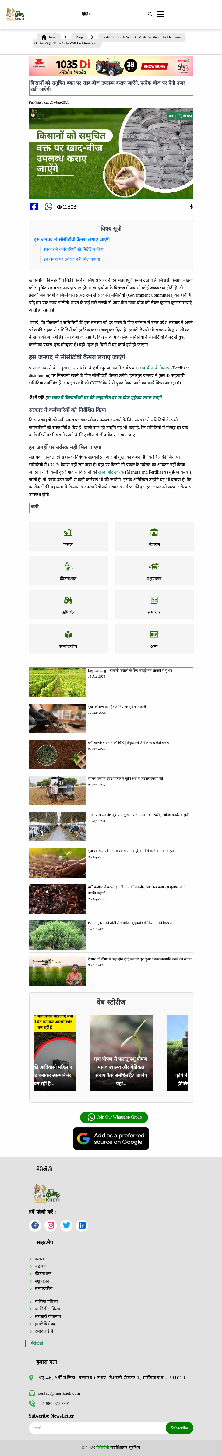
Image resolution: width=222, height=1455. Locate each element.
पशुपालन (42, 1281)
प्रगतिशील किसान (49, 1308)
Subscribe (179, 1427)
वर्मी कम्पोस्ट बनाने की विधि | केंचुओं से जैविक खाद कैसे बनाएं (128, 743)
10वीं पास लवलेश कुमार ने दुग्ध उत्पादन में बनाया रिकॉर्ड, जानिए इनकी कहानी (138, 815)
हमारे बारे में (44, 1331)
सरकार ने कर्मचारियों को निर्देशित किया (74, 249)
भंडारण (40, 1266)
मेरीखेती (37, 1343)
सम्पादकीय (43, 1288)
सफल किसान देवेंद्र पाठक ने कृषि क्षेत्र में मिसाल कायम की (125, 779)
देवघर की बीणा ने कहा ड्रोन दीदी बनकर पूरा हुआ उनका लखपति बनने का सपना (140, 959)
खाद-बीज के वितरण (154, 367)
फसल (39, 1258)
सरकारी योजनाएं (48, 1316)
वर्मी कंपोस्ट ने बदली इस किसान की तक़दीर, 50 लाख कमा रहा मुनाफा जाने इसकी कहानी (136, 890)
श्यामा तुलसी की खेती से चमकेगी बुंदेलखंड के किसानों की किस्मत (130, 923)
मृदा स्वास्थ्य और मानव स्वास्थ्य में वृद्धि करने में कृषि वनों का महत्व (131, 851)
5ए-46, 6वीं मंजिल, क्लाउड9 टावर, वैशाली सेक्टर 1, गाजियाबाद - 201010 (112, 1377)
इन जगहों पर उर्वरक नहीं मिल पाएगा (72, 259)
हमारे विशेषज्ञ (45, 1323)
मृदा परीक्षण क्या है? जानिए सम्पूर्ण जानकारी (117, 707)
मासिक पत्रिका (46, 1301)
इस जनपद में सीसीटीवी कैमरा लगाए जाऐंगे (72, 239)
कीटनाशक (43, 1273)
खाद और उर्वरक (111, 472)
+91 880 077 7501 (49, 1403)
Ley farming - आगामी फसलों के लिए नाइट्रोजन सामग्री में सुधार (130, 670)
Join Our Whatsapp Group (114, 1117)
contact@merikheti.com (54, 1393)
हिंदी (86, 14)
